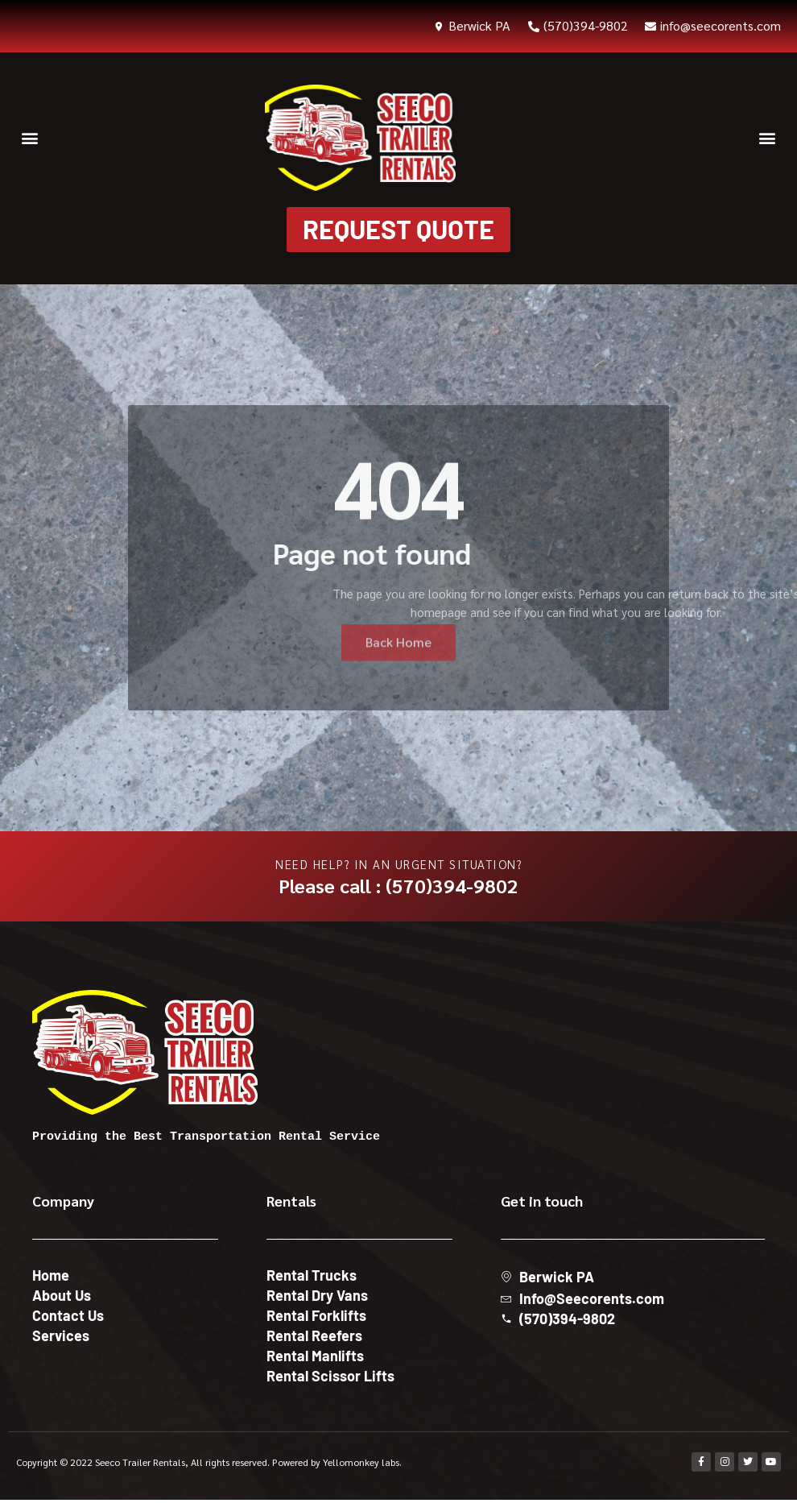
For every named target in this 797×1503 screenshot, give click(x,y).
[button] (29, 138)
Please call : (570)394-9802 (398, 888)
